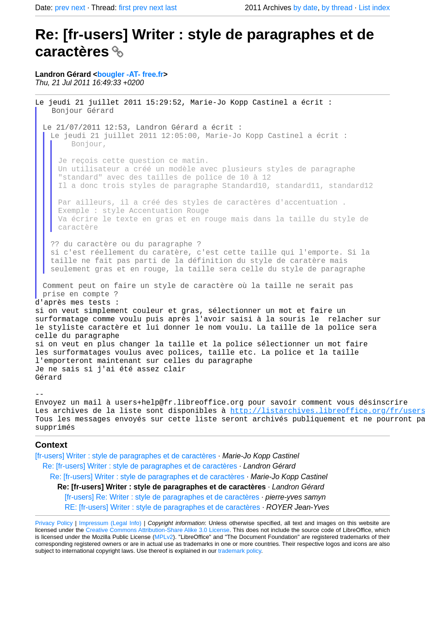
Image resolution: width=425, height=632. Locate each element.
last (171, 8)
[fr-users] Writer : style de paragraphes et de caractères (125, 530)
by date (305, 8)
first (125, 8)
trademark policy (239, 624)
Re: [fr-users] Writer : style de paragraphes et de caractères (139, 540)
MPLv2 (164, 610)
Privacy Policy (54, 597)
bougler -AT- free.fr (130, 74)
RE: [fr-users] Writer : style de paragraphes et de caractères (162, 581)
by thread (337, 8)
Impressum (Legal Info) (110, 597)
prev (62, 8)
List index (374, 8)
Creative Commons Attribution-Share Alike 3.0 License (158, 604)
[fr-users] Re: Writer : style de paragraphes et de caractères (162, 571)
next (78, 8)
